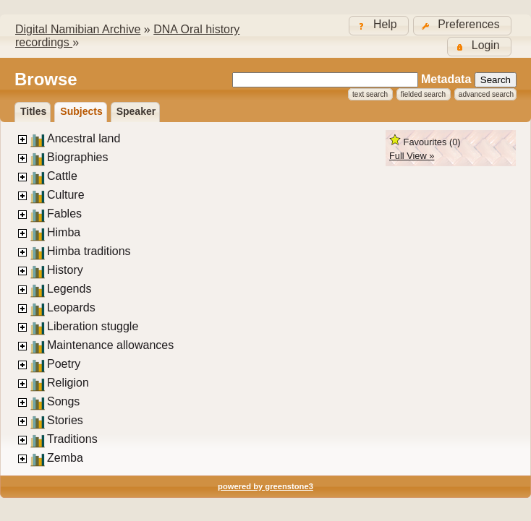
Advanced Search (486, 94)
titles (33, 111)
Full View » (411, 155)
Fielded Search (423, 94)
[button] (462, 25)
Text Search (370, 94)
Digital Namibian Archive (77, 29)
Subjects (81, 111)
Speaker (136, 111)
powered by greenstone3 (265, 486)
